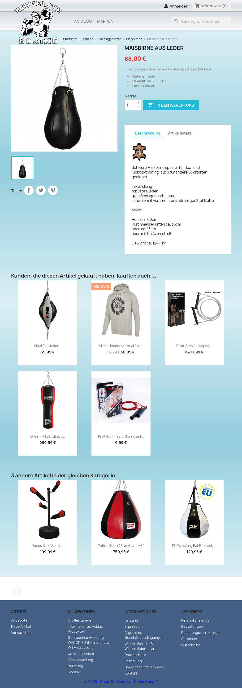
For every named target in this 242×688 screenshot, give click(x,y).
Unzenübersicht (81, 653)
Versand (131, 620)
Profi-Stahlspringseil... (194, 346)
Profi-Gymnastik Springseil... (121, 436)
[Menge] (130, 105)
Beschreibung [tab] (147, 133)
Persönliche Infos (195, 620)
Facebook (16, 591)
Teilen (29, 190)
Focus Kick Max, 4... (47, 545)
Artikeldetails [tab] (180, 133)
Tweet (41, 190)
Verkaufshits (21, 632)
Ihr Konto (191, 611)
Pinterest (53, 190)
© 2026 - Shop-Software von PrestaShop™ (121, 681)
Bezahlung (133, 661)
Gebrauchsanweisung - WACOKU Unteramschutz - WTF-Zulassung (89, 642)
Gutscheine (190, 645)
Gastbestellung (80, 660)
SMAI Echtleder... (47, 346)
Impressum (134, 626)
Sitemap (74, 672)
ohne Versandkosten (164, 69)
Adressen (189, 638)
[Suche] (201, 21)
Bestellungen (192, 626)
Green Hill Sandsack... (47, 436)
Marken (105, 21)
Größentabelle (79, 620)
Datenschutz (135, 655)
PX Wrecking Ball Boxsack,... (194, 545)
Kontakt (131, 673)
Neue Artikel (21, 626)
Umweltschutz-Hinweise (144, 667)
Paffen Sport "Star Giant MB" (121, 545)
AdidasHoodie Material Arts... (121, 346)
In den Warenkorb (171, 105)
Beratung (75, 666)
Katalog (83, 21)
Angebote (19, 620)
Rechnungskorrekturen (200, 632)
